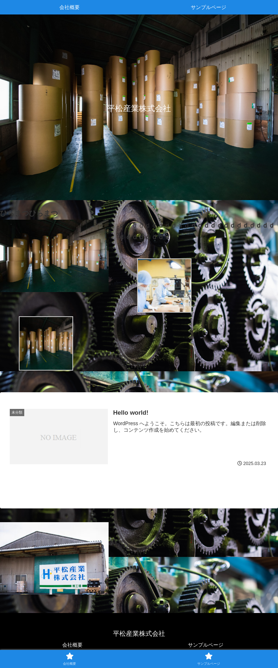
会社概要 (72, 645)
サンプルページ (205, 645)
